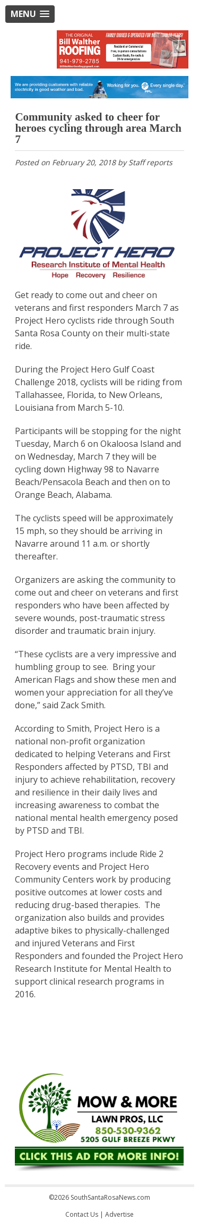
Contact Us (81, 1214)
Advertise (119, 1214)
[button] (30, 14)
